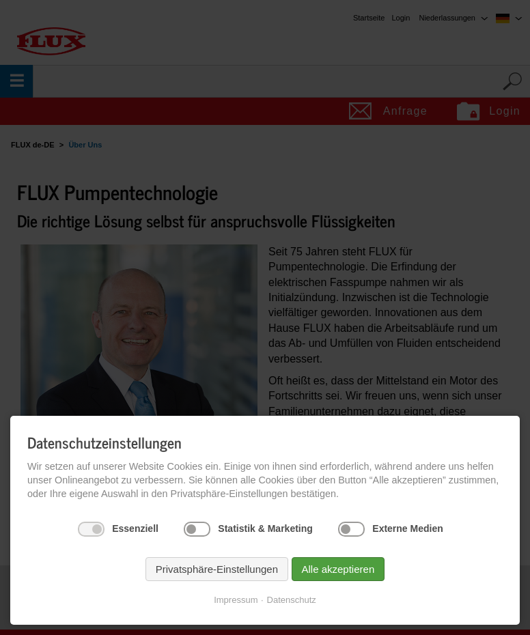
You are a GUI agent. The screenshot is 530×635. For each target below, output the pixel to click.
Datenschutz (291, 600)
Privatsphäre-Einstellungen (217, 569)
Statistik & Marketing (265, 528)
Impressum (235, 600)
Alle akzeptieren (338, 569)
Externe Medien (407, 528)
